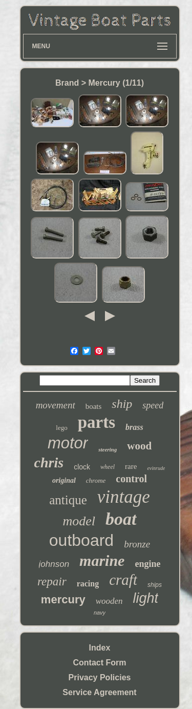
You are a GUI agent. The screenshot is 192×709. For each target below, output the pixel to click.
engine (147, 564)
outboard (81, 540)
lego (61, 427)
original (64, 480)
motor (68, 443)
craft (123, 580)
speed (152, 405)
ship (122, 403)
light (146, 598)
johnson (54, 564)
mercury (63, 599)
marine (101, 560)
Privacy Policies (100, 677)
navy (99, 612)
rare (131, 466)
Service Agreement (99, 692)
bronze (137, 544)
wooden (109, 601)
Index (100, 647)
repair (52, 581)
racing (88, 583)
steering (107, 449)
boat (120, 518)
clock (82, 467)
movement (55, 405)
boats (94, 406)
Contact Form (99, 662)
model (79, 521)
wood (139, 446)
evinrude (156, 468)
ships (154, 584)
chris (49, 462)
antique (68, 500)
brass (134, 427)
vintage (123, 497)
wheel (107, 466)
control (131, 478)
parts (96, 422)
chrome (96, 480)
